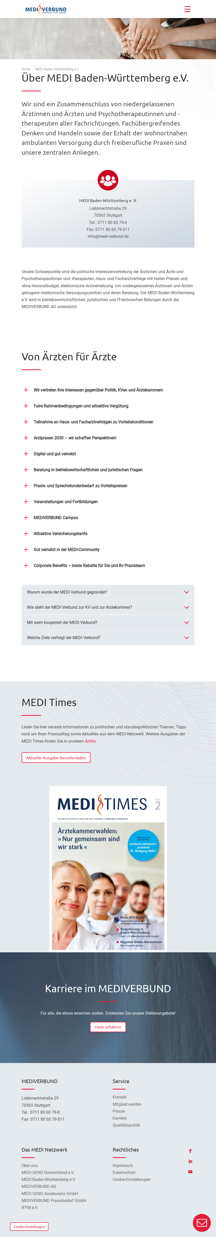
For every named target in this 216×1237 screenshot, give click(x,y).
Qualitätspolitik (126, 1125)
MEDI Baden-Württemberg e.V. (49, 1179)
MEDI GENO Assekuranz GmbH (50, 1193)
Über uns (30, 1165)
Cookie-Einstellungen (29, 1226)
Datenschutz (124, 1172)
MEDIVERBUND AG (39, 1186)
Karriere (120, 1118)
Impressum (123, 1165)
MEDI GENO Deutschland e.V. (48, 1172)
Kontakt (120, 1097)
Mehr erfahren (108, 1026)
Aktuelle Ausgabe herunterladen (56, 757)
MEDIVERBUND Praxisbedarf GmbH (54, 1200)
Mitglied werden (127, 1104)
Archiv (90, 741)
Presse (119, 1111)
